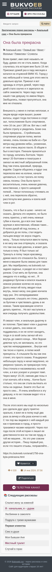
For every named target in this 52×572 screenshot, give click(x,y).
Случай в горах (13, 549)
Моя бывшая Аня (15, 537)
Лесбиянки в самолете (18, 514)
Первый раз (29, 50)
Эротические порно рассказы (18, 30)
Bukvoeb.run (18, 562)
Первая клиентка (15, 525)
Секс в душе (12, 531)
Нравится (26, 463)
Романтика (20, 54)
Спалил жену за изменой (19, 502)
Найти (45, 24)
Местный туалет (15, 543)
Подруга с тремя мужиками (20, 520)
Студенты (33, 54)
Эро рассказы (34, 14)
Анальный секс (13, 50)
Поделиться (26, 478)
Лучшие (13, 14)
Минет (40, 50)
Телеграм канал (26, 487)
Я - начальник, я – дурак (19, 508)
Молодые (8, 54)
